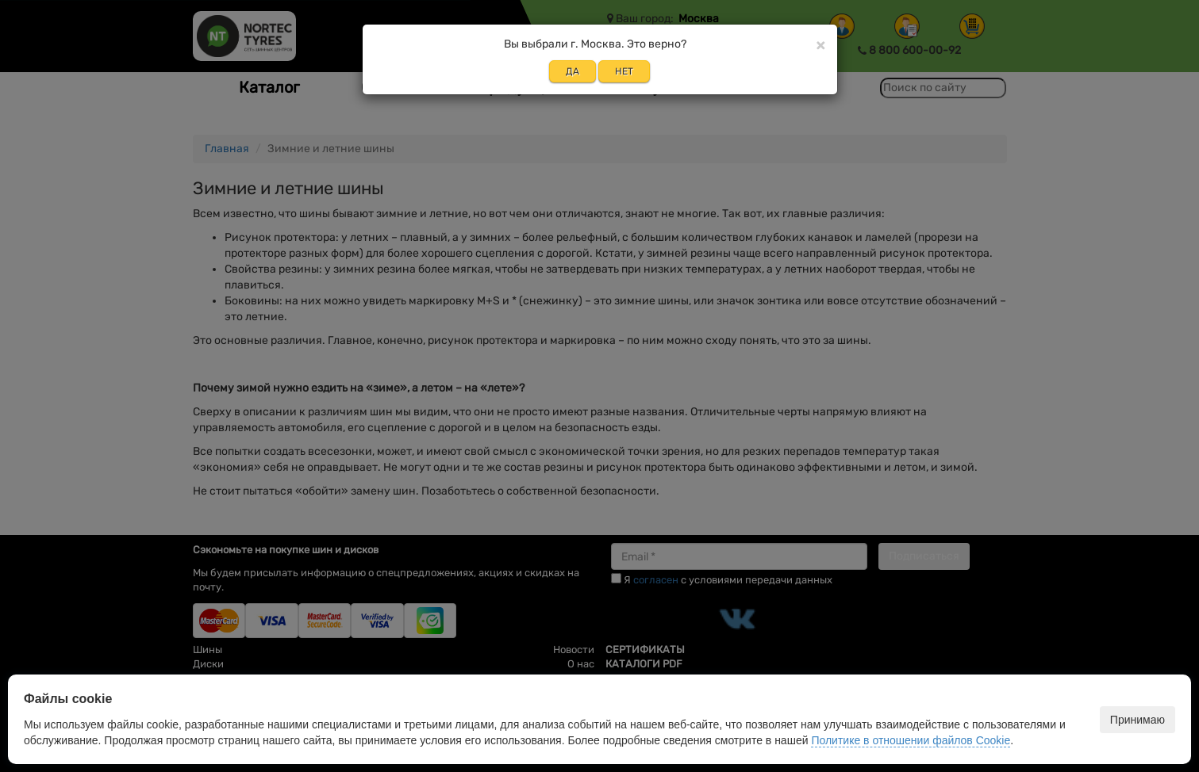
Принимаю (1137, 719)
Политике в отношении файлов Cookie (910, 740)
